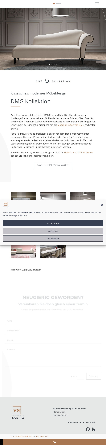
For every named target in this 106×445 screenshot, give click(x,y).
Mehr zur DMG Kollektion (53, 165)
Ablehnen (53, 231)
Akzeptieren (53, 223)
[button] (101, 205)
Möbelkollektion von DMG (70, 124)
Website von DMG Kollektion (78, 152)
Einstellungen (53, 238)
